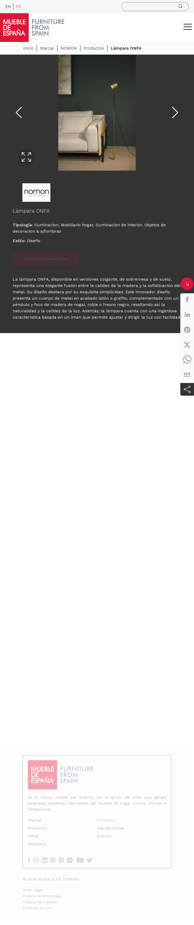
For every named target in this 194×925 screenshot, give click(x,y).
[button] (187, 26)
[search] (155, 6)
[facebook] (187, 299)
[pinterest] (187, 329)
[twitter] (187, 344)
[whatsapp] (187, 359)
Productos (94, 48)
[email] (187, 374)
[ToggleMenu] (187, 26)
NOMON (69, 48)
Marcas (47, 48)
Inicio (28, 48)
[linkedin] (187, 314)
